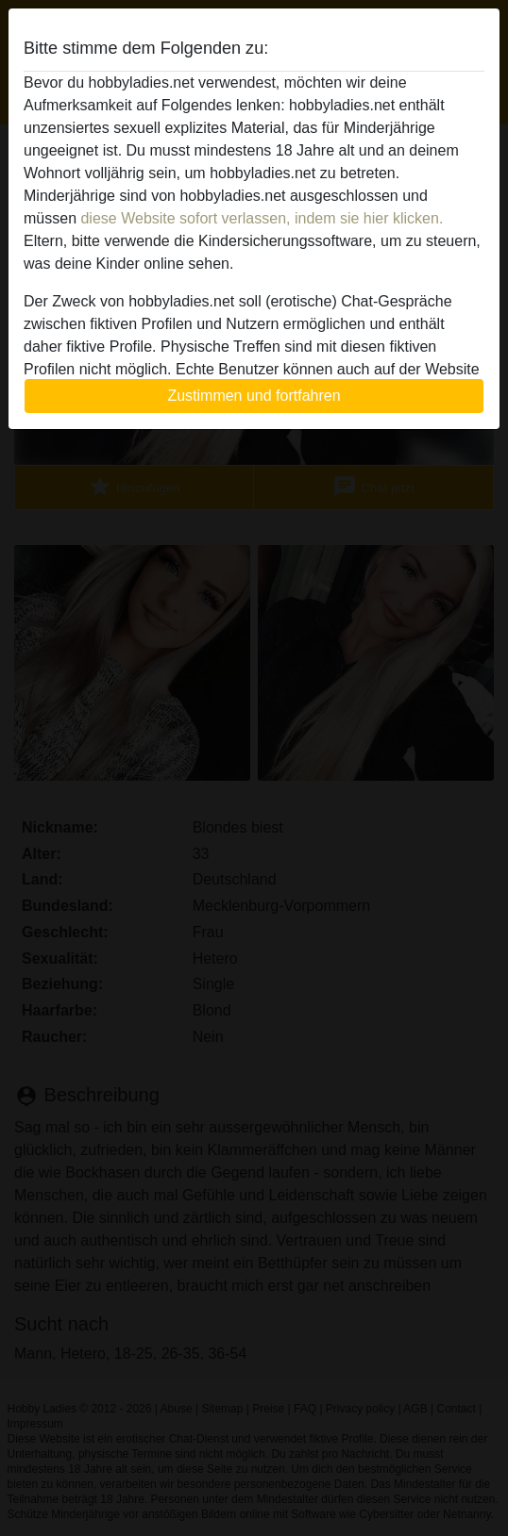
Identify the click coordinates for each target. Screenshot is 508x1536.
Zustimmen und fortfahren (253, 396)
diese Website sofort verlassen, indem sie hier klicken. (261, 218)
